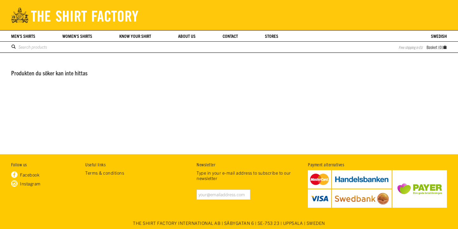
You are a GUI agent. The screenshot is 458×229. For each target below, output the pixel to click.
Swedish (439, 36)
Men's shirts (23, 36)
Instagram (30, 183)
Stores (271, 36)
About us (187, 36)
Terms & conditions (104, 173)
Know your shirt (135, 36)
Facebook (29, 174)
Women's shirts (77, 36)
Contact (230, 36)
